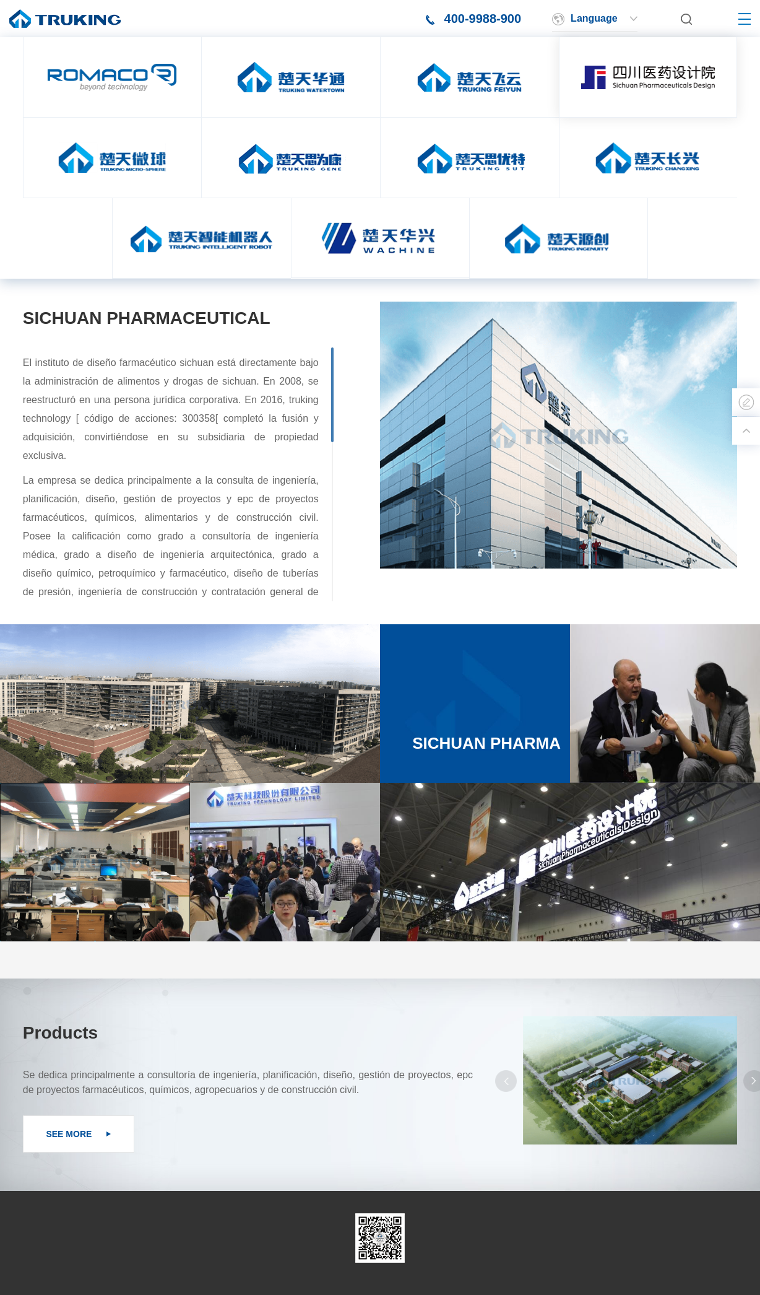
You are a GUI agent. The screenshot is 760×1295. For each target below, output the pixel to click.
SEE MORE (78, 1134)
